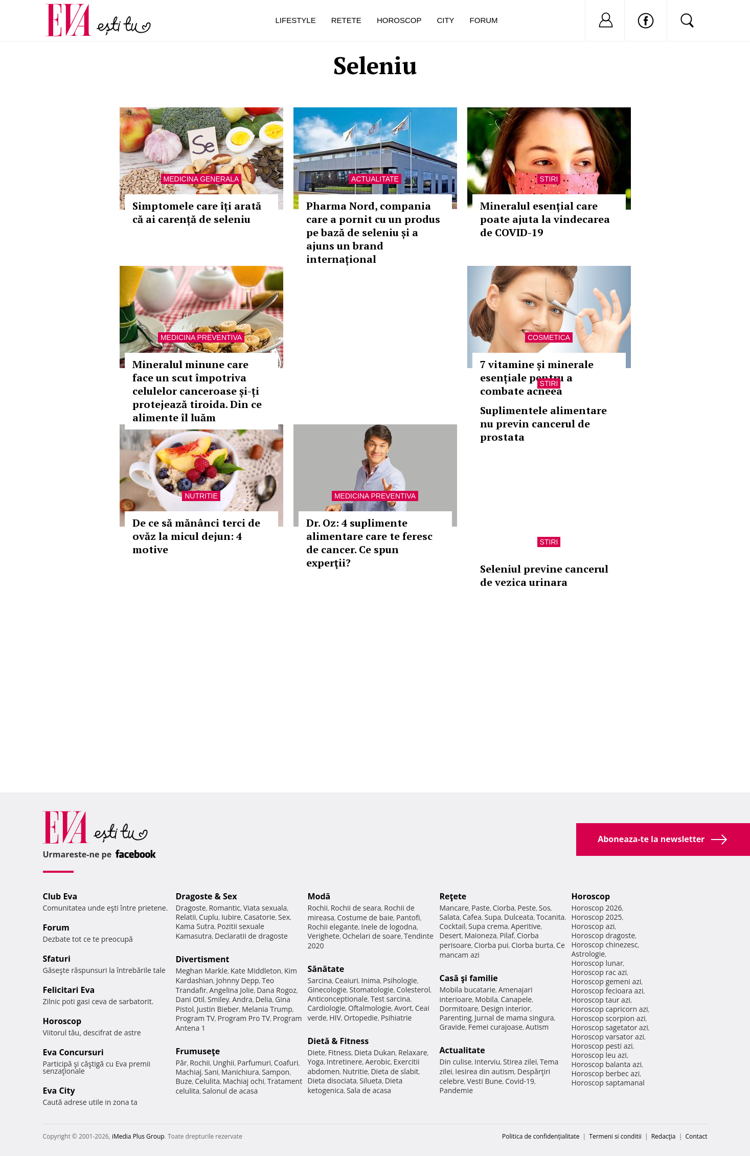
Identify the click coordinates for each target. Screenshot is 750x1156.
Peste (526, 908)
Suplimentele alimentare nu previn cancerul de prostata (543, 423)
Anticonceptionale (338, 999)
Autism (537, 1027)
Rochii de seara (356, 908)
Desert (451, 935)
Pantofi (408, 917)
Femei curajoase (495, 1027)
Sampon (275, 1072)
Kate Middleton (256, 971)
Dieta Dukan (374, 1052)
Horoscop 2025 (597, 917)
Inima (370, 980)
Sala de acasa (369, 1090)
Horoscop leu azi (599, 1055)
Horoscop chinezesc (605, 944)
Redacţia (663, 1136)
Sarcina (320, 980)
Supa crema (488, 926)
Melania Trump (267, 1009)
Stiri (549, 179)
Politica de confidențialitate (540, 1136)
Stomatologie (371, 989)
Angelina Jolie (231, 990)
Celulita (207, 1081)
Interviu (487, 1062)
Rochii (200, 1063)
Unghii (223, 1063)
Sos (545, 908)
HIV (335, 1018)
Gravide (453, 1027)
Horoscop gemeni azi (607, 981)
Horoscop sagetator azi (610, 1027)
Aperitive (525, 926)
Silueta (370, 1080)
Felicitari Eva (69, 989)
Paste (480, 908)
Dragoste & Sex (206, 896)
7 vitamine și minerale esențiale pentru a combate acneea (537, 377)
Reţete (453, 896)
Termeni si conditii (615, 1136)
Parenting (456, 1018)
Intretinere (344, 1062)
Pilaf (506, 935)
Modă (319, 896)
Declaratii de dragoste (251, 936)
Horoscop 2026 (597, 908)
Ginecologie (327, 989)
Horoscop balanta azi (607, 1064)
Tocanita (550, 917)
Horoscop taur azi (601, 1000)
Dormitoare (459, 1008)
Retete (346, 20)
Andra (242, 999)
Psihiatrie (396, 1018)
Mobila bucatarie (468, 989)
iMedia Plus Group (138, 1136)
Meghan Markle (202, 971)
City (445, 20)
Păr (181, 1063)
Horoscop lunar (597, 963)
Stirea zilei (520, 1062)
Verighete (323, 936)
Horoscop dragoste (603, 935)
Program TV (195, 1018)
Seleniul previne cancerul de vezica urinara (544, 575)
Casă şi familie (469, 978)
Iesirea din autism (484, 1071)
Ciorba (504, 908)
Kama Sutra (195, 926)
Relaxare (412, 1052)
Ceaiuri (346, 980)
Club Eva (60, 896)
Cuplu (208, 917)
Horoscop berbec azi (606, 1073)
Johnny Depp (237, 980)
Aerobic (378, 1062)
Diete (316, 1052)
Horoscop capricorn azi (610, 1009)
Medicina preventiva (201, 337)
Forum (484, 20)
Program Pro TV (244, 1018)
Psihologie (400, 980)
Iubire (231, 917)
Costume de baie (365, 917)
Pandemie (456, 1090)
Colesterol (413, 989)
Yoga (316, 1062)
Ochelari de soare (372, 936)
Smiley (219, 999)
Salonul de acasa (230, 1091)
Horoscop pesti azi (602, 1046)
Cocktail (453, 926)
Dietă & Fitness (338, 1041)
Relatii (186, 917)
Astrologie (588, 954)
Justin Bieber (218, 1009)
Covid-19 (519, 1081)
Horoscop (399, 20)
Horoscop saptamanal (608, 1082)
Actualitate (375, 179)
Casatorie (260, 917)
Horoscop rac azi (599, 972)
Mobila (486, 999)
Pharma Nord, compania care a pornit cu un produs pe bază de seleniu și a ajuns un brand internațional (373, 232)
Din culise (456, 1062)
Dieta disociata (332, 1080)
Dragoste (191, 908)
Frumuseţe (198, 1051)
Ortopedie (361, 1018)
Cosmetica (549, 337)
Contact (696, 1136)
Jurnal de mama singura (514, 1018)
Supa (492, 917)
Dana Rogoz (277, 990)
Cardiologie (327, 1008)
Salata (450, 917)
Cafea (472, 917)
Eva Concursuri (73, 1052)
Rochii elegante (333, 927)
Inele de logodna (388, 927)
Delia (263, 999)
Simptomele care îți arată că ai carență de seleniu (196, 212)
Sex (284, 917)
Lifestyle (296, 20)
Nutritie (201, 496)
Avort (403, 1008)
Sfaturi (57, 958)
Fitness (340, 1052)
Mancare (454, 908)
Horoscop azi (593, 926)
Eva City (59, 1090)
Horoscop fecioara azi (608, 990)
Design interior (505, 1008)
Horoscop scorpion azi (609, 1018)
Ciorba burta (532, 945)
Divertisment (203, 959)
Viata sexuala (265, 908)
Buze (184, 1081)
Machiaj (189, 1072)
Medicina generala (201, 179)
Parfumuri (254, 1063)
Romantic (224, 908)
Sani (211, 1072)
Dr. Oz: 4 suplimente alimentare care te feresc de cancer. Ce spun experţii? (369, 543)
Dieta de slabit (394, 1071)
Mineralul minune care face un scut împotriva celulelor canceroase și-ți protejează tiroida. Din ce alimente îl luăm (197, 390)
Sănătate (326, 968)
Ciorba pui (491, 945)
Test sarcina (391, 999)
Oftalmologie (369, 1008)
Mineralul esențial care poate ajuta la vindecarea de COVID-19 (545, 219)
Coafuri (286, 1063)
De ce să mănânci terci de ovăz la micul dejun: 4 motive (196, 536)
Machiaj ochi (243, 1081)
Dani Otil (190, 999)
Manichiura (240, 1072)
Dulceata (518, 917)
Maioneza (480, 935)
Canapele (516, 999)
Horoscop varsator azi (608, 1036)
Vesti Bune (484, 1081)
